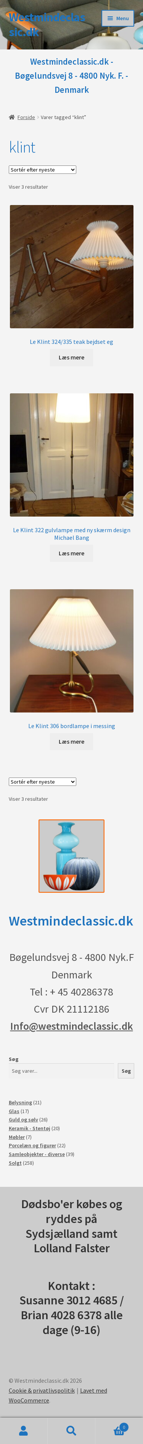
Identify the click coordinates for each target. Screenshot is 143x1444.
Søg (14, 1059)
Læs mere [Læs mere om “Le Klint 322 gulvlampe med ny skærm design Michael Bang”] (71, 553)
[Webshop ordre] (42, 169)
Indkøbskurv (112, 1425)
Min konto (24, 1431)
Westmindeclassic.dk (47, 25)
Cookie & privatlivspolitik (42, 1390)
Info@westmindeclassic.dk (71, 1026)
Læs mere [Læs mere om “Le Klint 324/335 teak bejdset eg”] (71, 357)
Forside (26, 117)
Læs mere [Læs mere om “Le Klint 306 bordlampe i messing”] (71, 741)
